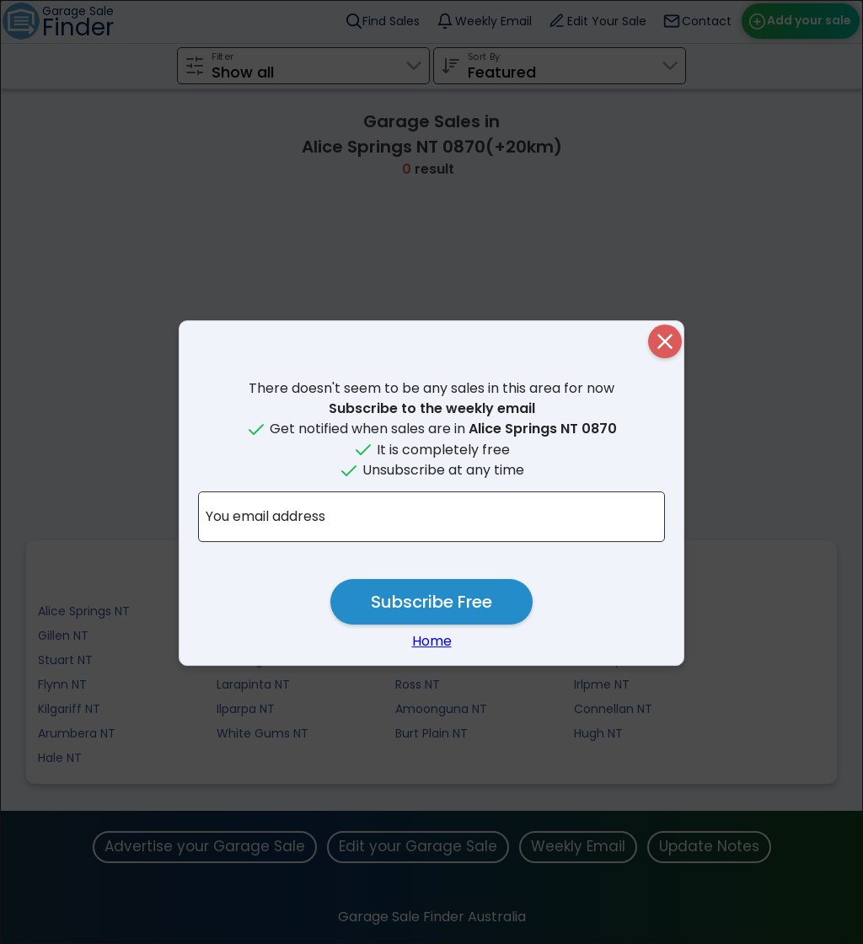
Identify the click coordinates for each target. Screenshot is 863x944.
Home (432, 641)
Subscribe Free (431, 602)
